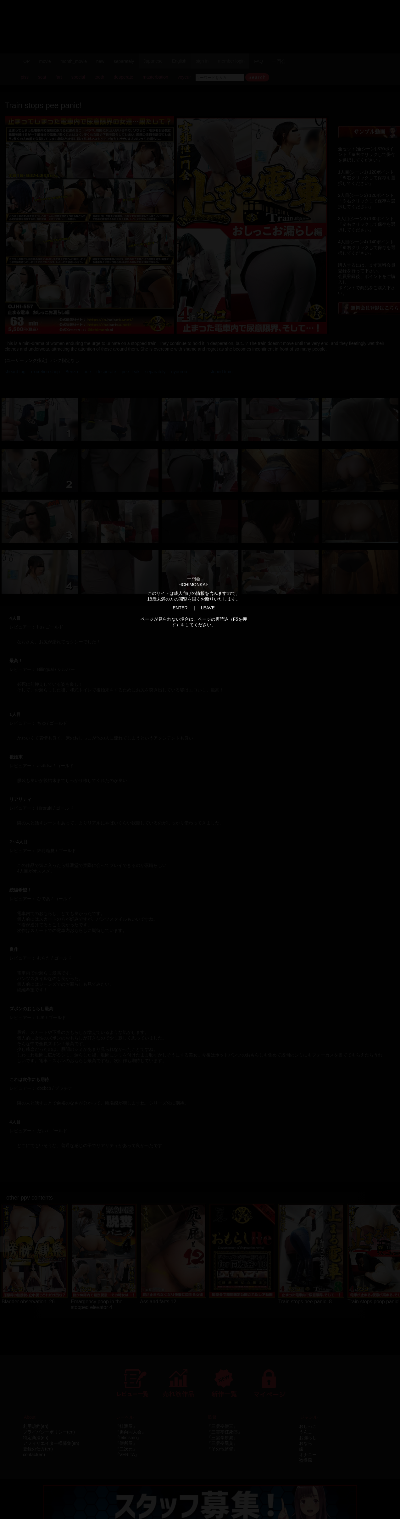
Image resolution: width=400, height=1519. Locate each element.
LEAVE (208, 607)
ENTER (180, 607)
